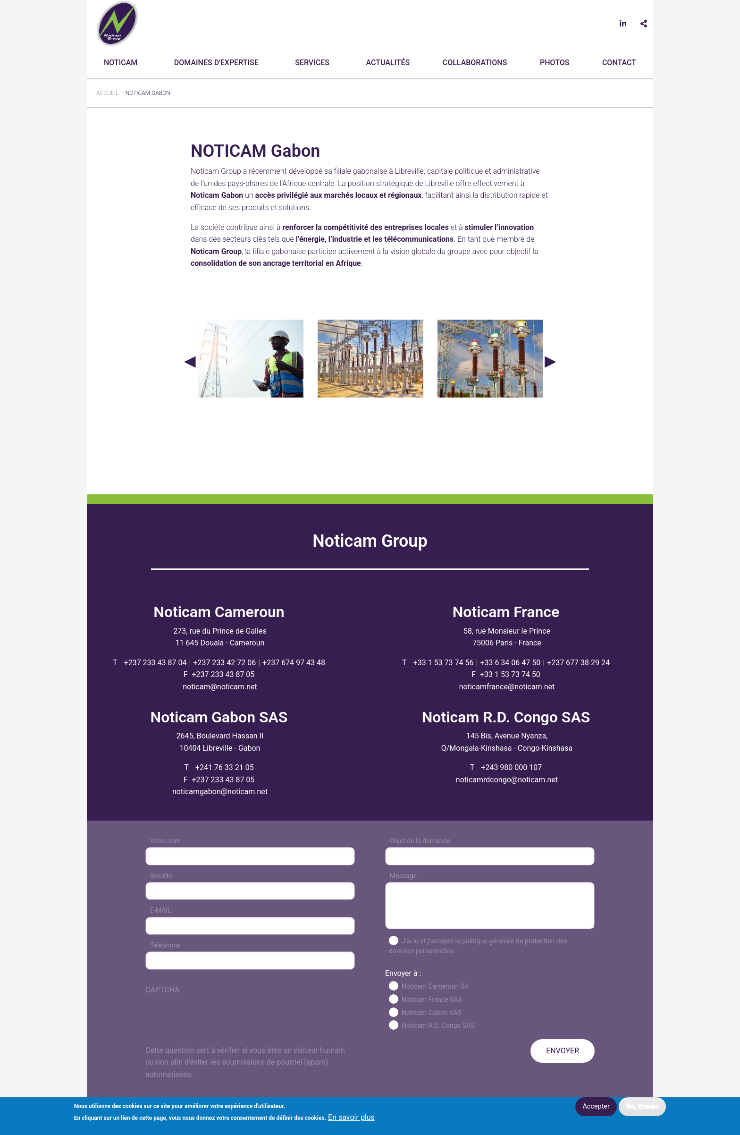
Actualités (388, 62)
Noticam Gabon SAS (432, 1012)
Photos (554, 62)
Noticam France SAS (432, 999)
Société (161, 876)
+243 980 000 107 (511, 767)
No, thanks (642, 1106)
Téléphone (165, 945)
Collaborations (475, 62)
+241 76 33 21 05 (224, 767)
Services (312, 62)
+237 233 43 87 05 (223, 674)
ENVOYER (562, 1050)
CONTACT (619, 62)
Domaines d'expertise (216, 62)
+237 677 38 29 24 (578, 662)
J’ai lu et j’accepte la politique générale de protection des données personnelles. (478, 946)
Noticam (120, 62)
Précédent (189, 360)
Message (403, 876)
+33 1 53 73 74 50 (510, 674)
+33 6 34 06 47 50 (510, 662)
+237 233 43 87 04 (155, 662)
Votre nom (165, 841)
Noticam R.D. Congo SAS (438, 1025)
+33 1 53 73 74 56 (443, 662)
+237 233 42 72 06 (224, 662)
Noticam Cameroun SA (435, 986)
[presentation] (217, 1026)
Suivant (550, 360)
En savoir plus (351, 1117)
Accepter (595, 1106)
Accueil (107, 93)
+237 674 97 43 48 (293, 662)
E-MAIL (160, 910)
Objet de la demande (420, 841)
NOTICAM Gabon (148, 93)
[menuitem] (122, 62)
